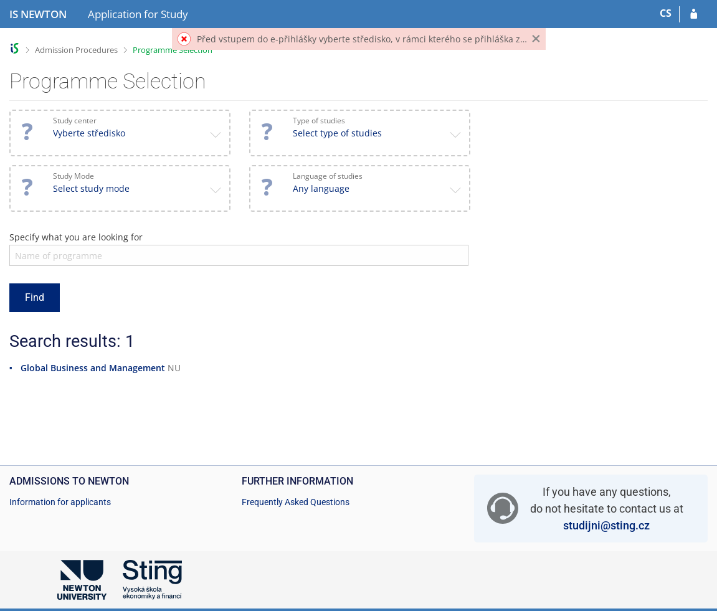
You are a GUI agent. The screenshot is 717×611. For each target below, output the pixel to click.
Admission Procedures (76, 49)
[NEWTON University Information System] (38, 14)
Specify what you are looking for (76, 237)
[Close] (536, 38)
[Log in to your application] (694, 14)
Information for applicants (60, 502)
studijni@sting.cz (606, 525)
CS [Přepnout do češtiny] (666, 13)
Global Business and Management (93, 368)
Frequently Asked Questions (295, 502)
